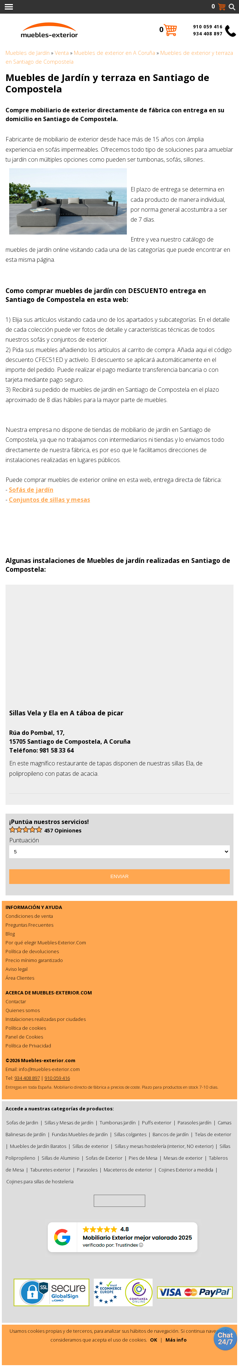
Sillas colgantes (130, 1134)
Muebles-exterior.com (48, 1060)
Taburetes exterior (50, 1169)
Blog (10, 933)
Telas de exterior (213, 1134)
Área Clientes (20, 978)
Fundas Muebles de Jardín (80, 1134)
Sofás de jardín (31, 490)
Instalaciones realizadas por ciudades (46, 1019)
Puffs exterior (156, 1122)
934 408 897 (207, 34)
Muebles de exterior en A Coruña (114, 52)
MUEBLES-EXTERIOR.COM (62, 992)
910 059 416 (207, 27)
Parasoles (87, 1169)
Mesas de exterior (183, 1158)
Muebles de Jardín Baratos (38, 1146)
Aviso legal (17, 969)
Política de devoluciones (32, 951)
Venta (62, 52)
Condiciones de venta (29, 916)
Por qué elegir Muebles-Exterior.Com (46, 942)
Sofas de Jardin (22, 1122)
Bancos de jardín (171, 1134)
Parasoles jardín (194, 1122)
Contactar (16, 1001)
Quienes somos (23, 1010)
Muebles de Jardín (28, 52)
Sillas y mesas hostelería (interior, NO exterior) (164, 1146)
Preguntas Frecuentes (29, 925)
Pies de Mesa (143, 1158)
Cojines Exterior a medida (185, 1169)
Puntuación (24, 840)
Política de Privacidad (28, 1045)
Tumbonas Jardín (118, 1122)
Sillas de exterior (90, 1146)
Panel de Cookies (24, 1036)
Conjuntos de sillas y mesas (49, 500)
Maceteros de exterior (128, 1169)
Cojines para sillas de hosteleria (40, 1181)
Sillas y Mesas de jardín (68, 1122)
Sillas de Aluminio (60, 1158)
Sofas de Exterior (104, 1158)
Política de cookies (26, 1028)
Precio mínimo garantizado (34, 960)
